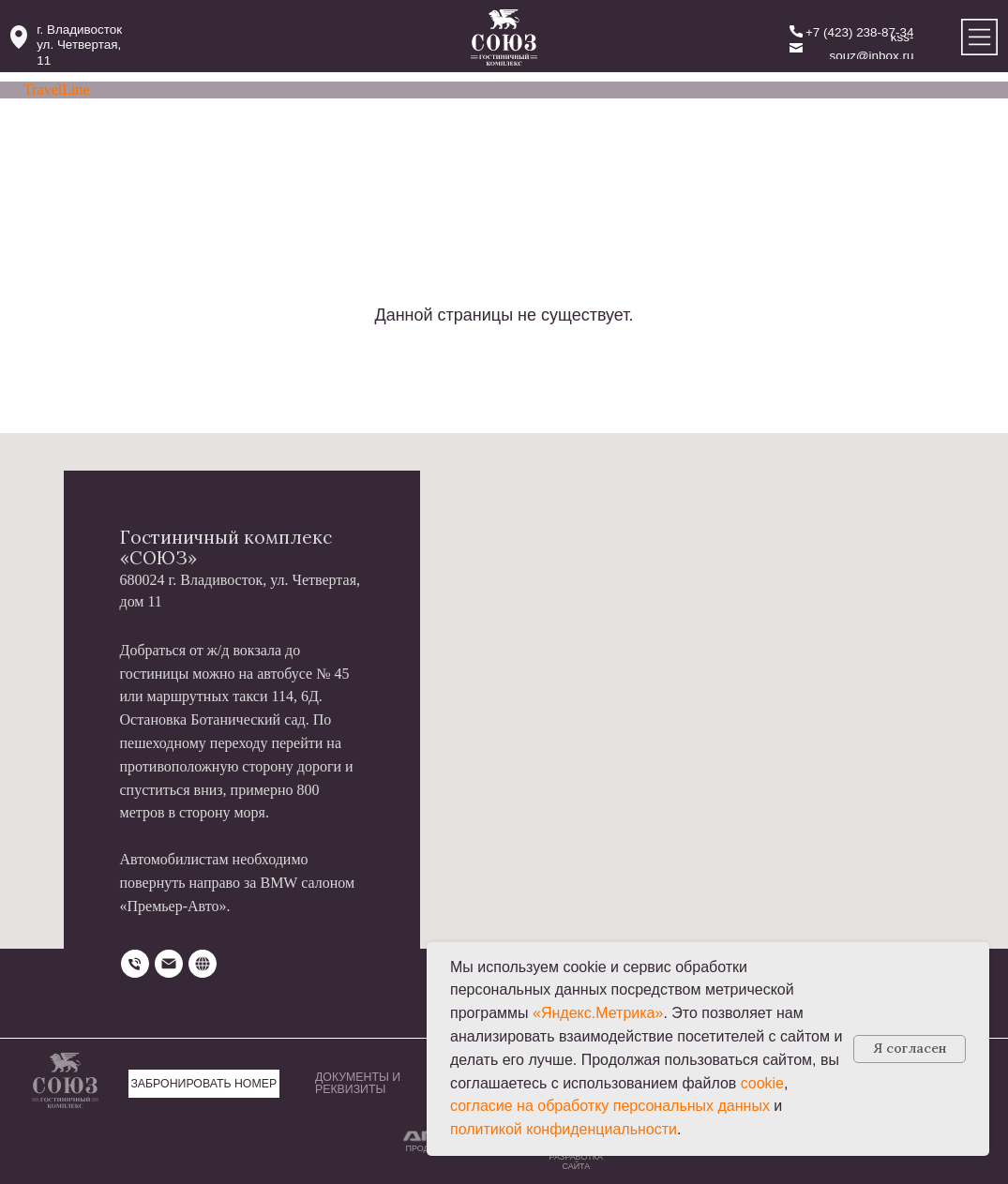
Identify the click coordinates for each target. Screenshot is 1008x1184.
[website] (202, 964)
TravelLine (56, 89)
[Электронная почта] (169, 964)
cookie (762, 1083)
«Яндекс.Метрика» (598, 1013)
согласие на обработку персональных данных (610, 1106)
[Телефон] (135, 964)
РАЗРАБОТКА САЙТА (576, 1161)
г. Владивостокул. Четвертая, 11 (79, 45)
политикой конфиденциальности (563, 1129)
